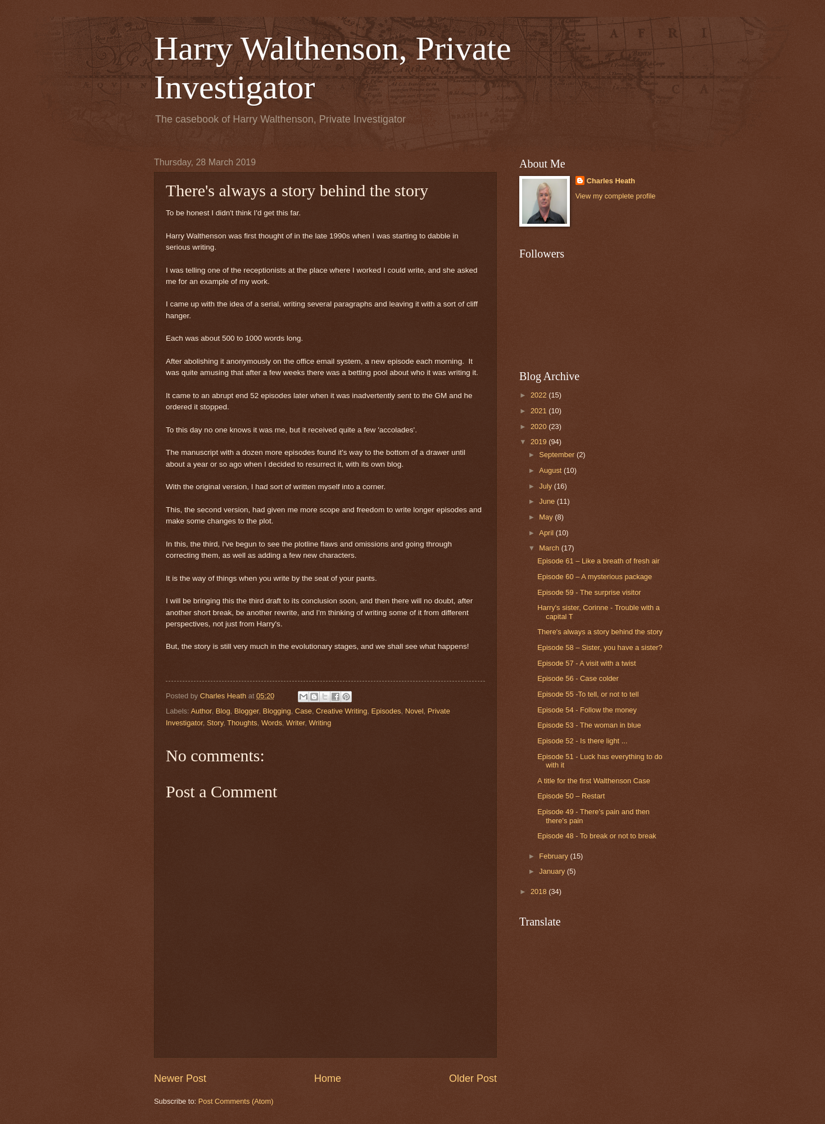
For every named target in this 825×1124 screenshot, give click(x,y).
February (554, 856)
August (551, 470)
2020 (540, 426)
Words (271, 723)
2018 (540, 891)
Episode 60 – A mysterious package (594, 576)
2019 (540, 441)
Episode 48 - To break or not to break (596, 836)
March (550, 548)
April (547, 533)
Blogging (277, 711)
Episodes (386, 711)
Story (215, 723)
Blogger (246, 711)
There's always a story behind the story (600, 632)
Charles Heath (611, 181)
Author (201, 711)
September (558, 454)
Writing (320, 723)
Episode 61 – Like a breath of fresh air (598, 561)
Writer (295, 723)
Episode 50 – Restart (571, 796)
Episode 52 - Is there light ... (582, 741)
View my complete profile (615, 196)
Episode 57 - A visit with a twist (586, 663)
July (546, 486)
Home (327, 1078)
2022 (540, 395)
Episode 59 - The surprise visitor (589, 592)
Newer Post (180, 1078)
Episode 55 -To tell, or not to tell (587, 694)
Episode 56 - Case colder (578, 678)
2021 (540, 411)
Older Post (473, 1078)
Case (303, 711)
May (547, 517)
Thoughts (242, 723)
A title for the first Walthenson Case (593, 781)
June (548, 501)
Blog (223, 711)
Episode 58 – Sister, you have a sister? (600, 647)
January (552, 871)
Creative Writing (341, 711)
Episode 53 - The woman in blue (589, 725)
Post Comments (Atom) (236, 1101)
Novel (414, 711)
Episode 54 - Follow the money (587, 710)
